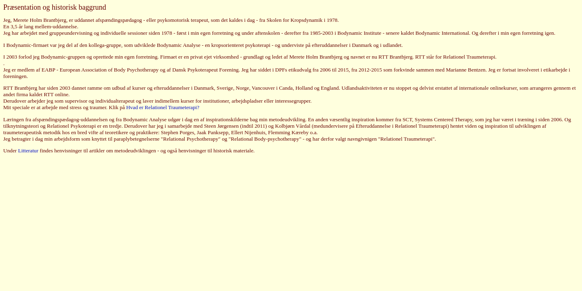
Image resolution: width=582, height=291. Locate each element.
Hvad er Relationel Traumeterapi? (162, 107)
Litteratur (28, 151)
